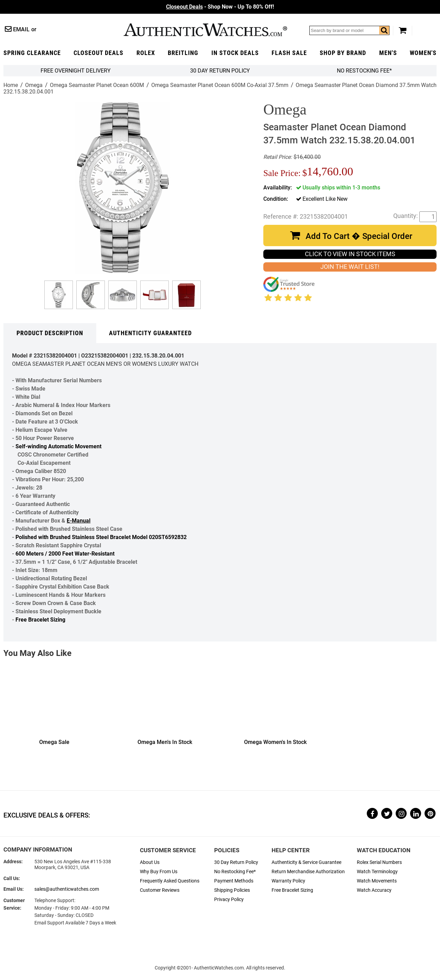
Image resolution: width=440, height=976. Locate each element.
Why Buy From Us (158, 872)
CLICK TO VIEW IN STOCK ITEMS (350, 254)
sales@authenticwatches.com (66, 889)
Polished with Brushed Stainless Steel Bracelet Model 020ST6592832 (101, 537)
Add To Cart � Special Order (359, 236)
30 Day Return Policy (236, 862)
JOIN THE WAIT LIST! (350, 266)
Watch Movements (377, 881)
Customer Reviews (159, 890)
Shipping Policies (232, 890)
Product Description (49, 333)
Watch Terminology (377, 872)
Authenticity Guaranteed (150, 333)
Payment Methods (233, 881)
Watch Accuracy (374, 890)
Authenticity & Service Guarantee (306, 862)
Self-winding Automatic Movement (58, 446)
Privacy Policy (229, 899)
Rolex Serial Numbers (379, 862)
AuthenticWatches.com (205, 29)
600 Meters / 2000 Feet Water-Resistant (64, 553)
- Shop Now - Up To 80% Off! (220, 6)
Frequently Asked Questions (169, 881)
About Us (150, 862)
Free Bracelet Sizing (40, 619)
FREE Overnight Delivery (76, 70)
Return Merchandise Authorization (308, 872)
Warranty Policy (288, 881)
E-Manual (78, 520)
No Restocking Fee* (364, 70)
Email (21, 29)
